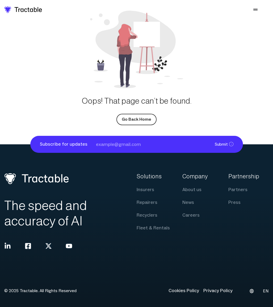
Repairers (147, 202)
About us (191, 190)
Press (234, 202)
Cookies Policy (184, 291)
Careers (191, 215)
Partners (237, 190)
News (188, 202)
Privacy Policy (218, 291)
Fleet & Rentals (153, 228)
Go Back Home (136, 119)
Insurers (145, 190)
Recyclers (147, 215)
